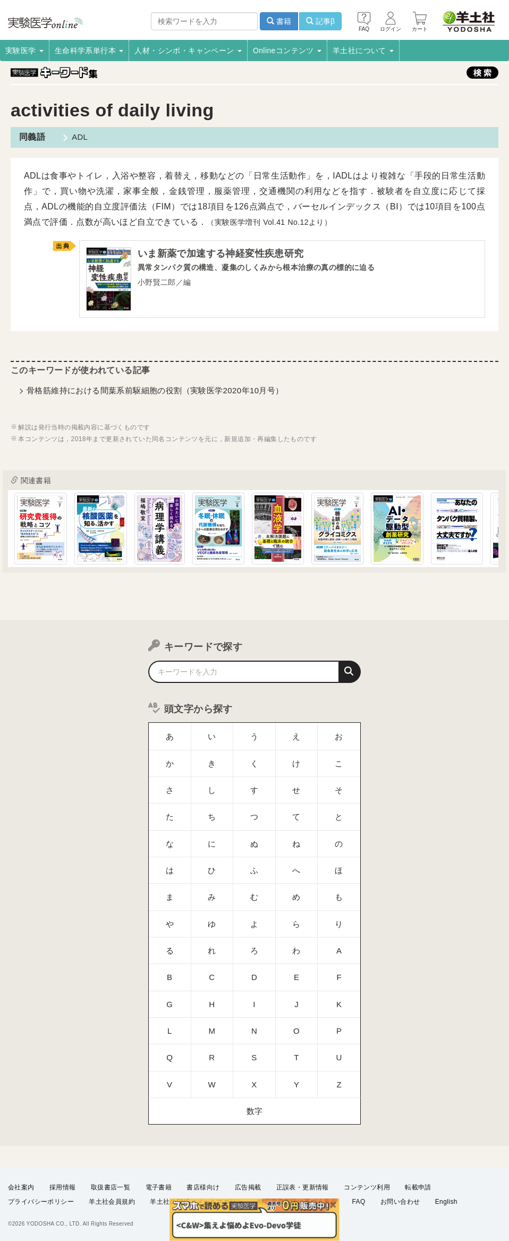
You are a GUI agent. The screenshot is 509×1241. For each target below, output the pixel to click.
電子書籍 (159, 1187)
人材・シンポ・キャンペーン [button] (188, 50)
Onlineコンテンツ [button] (287, 50)
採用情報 (62, 1187)
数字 (255, 1007)
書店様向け (202, 1187)
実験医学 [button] (24, 50)
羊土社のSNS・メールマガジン (196, 1201)
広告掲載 (248, 1187)
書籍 (279, 21)
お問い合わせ (400, 1201)
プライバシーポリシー (41, 1201)
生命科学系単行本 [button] (89, 50)
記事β (320, 21)
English (446, 1201)
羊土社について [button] (363, 50)
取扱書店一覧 (110, 1187)
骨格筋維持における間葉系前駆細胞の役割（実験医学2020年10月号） (155, 393)
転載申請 (418, 1187)
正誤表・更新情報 (302, 1187)
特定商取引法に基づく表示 (297, 1201)
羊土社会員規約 (112, 1201)
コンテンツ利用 (367, 1187)
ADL (74, 136)
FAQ (359, 1201)
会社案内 (21, 1187)
